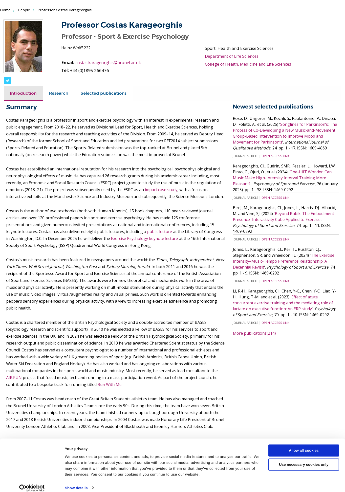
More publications (254, 333)
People (24, 9)
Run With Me (110, 384)
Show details (76, 482)
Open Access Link (275, 156)
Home (5, 9)
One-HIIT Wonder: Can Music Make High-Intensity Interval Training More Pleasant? (282, 177)
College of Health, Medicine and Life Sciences (248, 64)
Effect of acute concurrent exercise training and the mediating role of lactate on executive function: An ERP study (283, 302)
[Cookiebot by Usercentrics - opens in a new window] (32, 482)
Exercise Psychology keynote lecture (144, 238)
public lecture (159, 231)
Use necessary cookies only (303, 459)
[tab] (23, 93)
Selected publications (104, 93)
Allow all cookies (304, 445)
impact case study (161, 189)
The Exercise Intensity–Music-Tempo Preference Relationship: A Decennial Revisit (283, 261)
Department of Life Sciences (232, 56)
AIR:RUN (14, 377)
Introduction (23, 93)
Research (58, 93)
